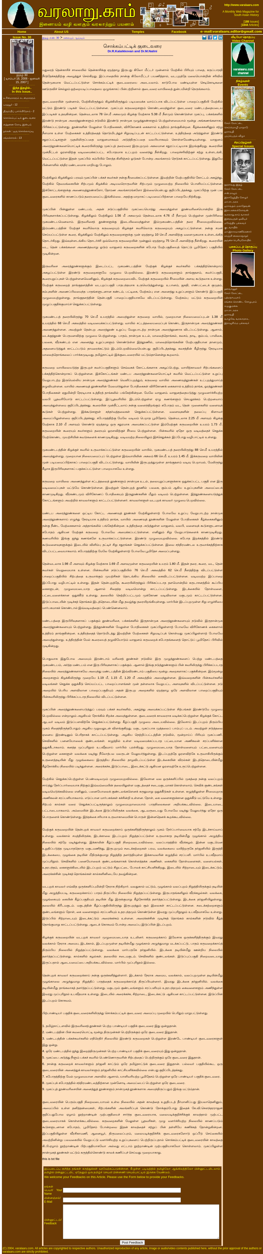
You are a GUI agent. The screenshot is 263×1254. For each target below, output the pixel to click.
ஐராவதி (229, 131)
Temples (138, 31)
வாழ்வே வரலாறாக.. (236, 318)
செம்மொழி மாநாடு (236, 127)
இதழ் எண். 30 (50, 37)
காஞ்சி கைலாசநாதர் (236, 235)
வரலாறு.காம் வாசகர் (236, 214)
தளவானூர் (230, 288)
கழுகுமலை (231, 305)
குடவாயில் (231, 227)
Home (22, 31)
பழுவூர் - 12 (10, 104)
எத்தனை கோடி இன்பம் (17, 124)
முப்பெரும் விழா (234, 135)
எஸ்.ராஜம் (230, 193)
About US (61, 31)
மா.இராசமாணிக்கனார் (238, 231)
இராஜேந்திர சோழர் (236, 197)
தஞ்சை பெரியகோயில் (237, 240)
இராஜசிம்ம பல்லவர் (236, 323)
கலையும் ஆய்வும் (74, 37)
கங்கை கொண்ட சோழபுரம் (240, 301)
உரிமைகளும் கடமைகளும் (19, 97)
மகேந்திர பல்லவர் (235, 223)
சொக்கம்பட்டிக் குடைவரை (19, 117)
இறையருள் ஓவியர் (235, 218)
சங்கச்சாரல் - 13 (12, 137)
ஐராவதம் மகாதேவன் (237, 205)
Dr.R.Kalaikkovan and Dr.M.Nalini (132, 51)
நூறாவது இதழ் (233, 184)
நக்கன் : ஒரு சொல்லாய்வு (18, 131)
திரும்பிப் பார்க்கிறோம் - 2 (18, 111)
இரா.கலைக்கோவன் (236, 210)
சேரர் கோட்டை (233, 123)
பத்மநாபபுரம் (232, 297)
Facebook (179, 31)
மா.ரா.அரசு (231, 201)
